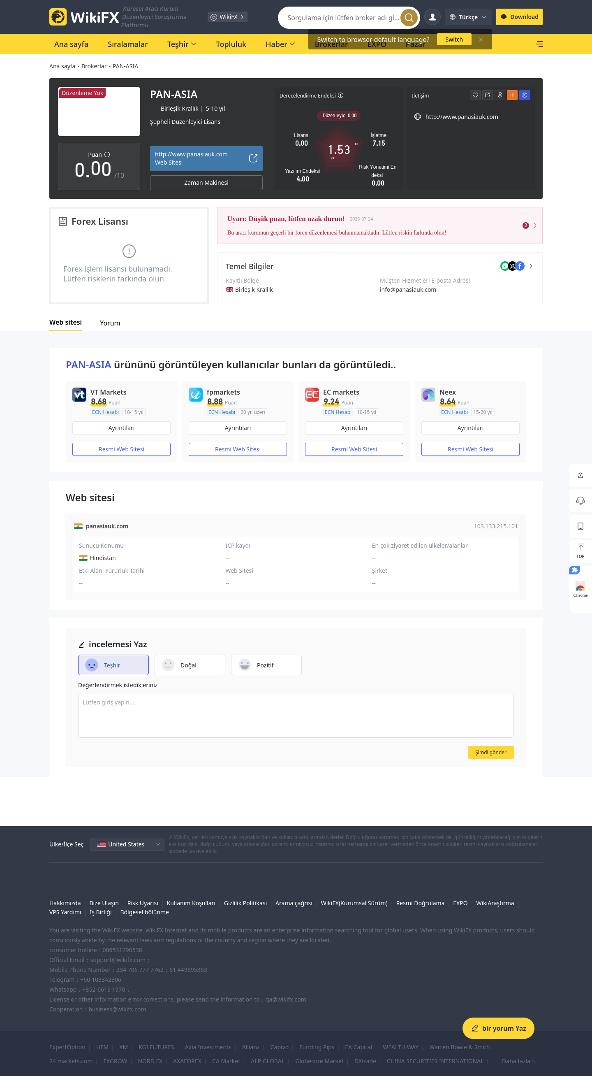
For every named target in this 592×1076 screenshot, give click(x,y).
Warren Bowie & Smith (459, 1047)
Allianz (251, 1047)
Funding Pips (316, 1047)
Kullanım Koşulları (191, 903)
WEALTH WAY (401, 1047)
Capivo (280, 1047)
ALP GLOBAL (267, 1061)
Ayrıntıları (122, 428)
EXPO (460, 903)
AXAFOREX (187, 1061)
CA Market (226, 1061)
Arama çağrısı (293, 903)
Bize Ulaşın (104, 903)
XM (123, 1047)
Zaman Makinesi (206, 182)
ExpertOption (67, 1047)
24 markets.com (71, 1061)
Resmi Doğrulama (420, 903)
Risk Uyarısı (142, 903)
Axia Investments (208, 1047)
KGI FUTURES (156, 1047)
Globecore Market (319, 1061)
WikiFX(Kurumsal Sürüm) (354, 903)
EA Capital (358, 1047)
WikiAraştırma (495, 903)
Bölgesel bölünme (144, 912)
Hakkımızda (65, 903)
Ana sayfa (62, 66)
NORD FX (150, 1061)
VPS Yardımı (65, 912)
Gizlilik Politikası (245, 903)
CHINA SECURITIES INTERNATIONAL (435, 1061)
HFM (102, 1047)
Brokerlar (93, 66)
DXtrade (365, 1061)
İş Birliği (101, 912)
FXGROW (115, 1061)
